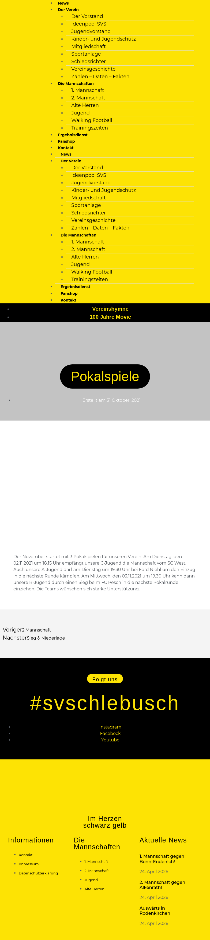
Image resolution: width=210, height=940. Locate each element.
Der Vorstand (87, 16)
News (63, 3)
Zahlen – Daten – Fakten (100, 77)
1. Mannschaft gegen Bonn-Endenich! (162, 859)
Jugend (80, 113)
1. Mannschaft (87, 90)
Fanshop (66, 141)
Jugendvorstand (91, 31)
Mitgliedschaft (88, 46)
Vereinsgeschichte (93, 69)
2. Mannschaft (88, 98)
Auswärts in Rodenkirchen (155, 911)
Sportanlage (86, 54)
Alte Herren (85, 105)
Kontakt (68, 300)
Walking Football (91, 120)
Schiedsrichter (88, 61)
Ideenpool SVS (88, 24)
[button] (105, 678)
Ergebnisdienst (73, 134)
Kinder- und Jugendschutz (103, 39)
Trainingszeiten (89, 128)
